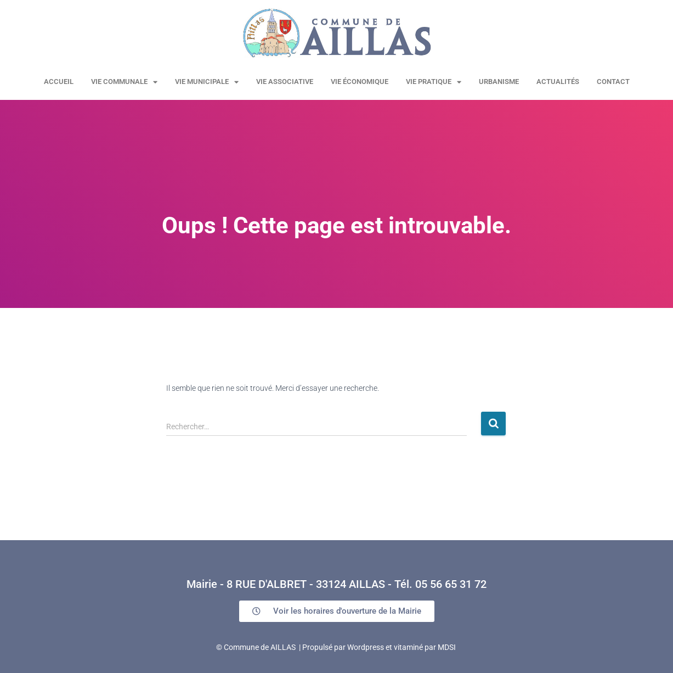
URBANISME (499, 81)
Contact (613, 81)
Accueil (58, 81)
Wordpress (365, 647)
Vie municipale (207, 82)
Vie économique (359, 81)
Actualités (557, 81)
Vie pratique (433, 82)
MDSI (447, 647)
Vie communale (124, 82)
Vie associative (284, 81)
